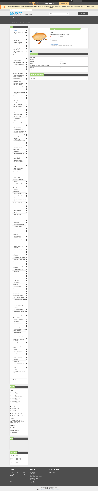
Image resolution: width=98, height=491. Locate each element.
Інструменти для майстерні (18, 319)
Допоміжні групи (16, 317)
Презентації (14, 22)
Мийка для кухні (16, 271)
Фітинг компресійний (17, 97)
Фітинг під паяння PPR (18, 104)
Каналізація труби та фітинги (19, 86)
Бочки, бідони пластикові (18, 64)
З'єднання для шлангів (18, 68)
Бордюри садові (16, 282)
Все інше (15, 369)
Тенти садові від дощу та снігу (19, 193)
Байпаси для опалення (18, 129)
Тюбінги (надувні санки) (18, 217)
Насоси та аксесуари (17, 249)
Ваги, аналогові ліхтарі (18, 241)
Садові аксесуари (17, 210)
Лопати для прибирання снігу (19, 220)
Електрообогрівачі (17, 116)
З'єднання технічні (17, 291)
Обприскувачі (16, 284)
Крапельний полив (17, 228)
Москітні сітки (16, 175)
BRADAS (15, 212)
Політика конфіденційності (56, 489)
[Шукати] (68, 13)
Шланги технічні (16, 273)
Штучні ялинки (16, 222)
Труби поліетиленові (17, 95)
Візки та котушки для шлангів (19, 275)
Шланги (15, 66)
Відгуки (13, 381)
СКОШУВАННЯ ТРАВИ (18, 357)
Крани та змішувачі (17, 251)
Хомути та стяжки (17, 288)
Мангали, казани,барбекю (18, 224)
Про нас (14, 379)
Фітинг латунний (16, 109)
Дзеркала (15, 349)
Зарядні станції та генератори (19, 367)
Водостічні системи (17, 127)
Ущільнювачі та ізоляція (18, 269)
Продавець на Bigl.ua (49, 488)
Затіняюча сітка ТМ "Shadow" (19, 145)
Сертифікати (77, 17)
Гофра (14, 120)
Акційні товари (15, 17)
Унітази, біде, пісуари (17, 351)
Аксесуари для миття (17, 293)
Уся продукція (24, 17)
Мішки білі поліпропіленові (18, 183)
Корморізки (15, 189)
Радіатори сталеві (17, 112)
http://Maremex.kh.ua (16, 406)
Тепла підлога (16, 321)
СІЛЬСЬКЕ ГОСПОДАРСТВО (19, 315)
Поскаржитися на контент (45, 489)
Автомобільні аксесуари (18, 295)
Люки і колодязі (16, 118)
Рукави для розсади (17, 374)
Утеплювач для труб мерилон (19, 122)
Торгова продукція (17, 332)
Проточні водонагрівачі (18, 263)
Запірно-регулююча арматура (19, 257)
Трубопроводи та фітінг (18, 261)
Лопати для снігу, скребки (18, 297)
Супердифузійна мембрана (18, 179)
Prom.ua (55, 487)
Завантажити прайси (66, 17)
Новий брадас (16, 244)
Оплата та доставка (53, 17)
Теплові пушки (16, 361)
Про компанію (34, 17)
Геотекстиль (15, 181)
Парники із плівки (17, 71)
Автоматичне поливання (18, 73)
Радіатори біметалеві (17, 114)
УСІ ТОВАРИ (15, 30)
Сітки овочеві (16, 191)
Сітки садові (15, 142)
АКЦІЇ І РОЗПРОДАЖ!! (18, 226)
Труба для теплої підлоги (18, 102)
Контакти (43, 17)
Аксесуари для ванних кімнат (19, 259)
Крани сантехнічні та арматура (19, 299)
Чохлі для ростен (16, 376)
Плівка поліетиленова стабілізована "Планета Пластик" (18, 161)
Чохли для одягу (16, 177)
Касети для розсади (17, 60)
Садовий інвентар (17, 208)
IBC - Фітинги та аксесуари (18, 309)
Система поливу (16, 230)
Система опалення (17, 323)
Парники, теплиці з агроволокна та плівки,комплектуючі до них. (19, 139)
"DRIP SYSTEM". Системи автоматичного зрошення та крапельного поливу (19, 80)
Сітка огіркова (16, 58)
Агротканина (16, 151)
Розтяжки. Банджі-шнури (18, 305)
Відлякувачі (15, 307)
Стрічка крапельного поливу (19, 45)
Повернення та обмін (25, 22)
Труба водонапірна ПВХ (18, 100)
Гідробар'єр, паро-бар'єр (18, 147)
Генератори (15, 359)
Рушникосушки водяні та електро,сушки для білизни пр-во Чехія (18, 339)
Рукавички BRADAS (17, 280)
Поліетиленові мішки (17, 205)
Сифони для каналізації (18, 124)
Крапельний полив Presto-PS (19, 239)
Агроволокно (16, 149)
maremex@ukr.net (15, 408)
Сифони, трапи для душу (18, 62)
